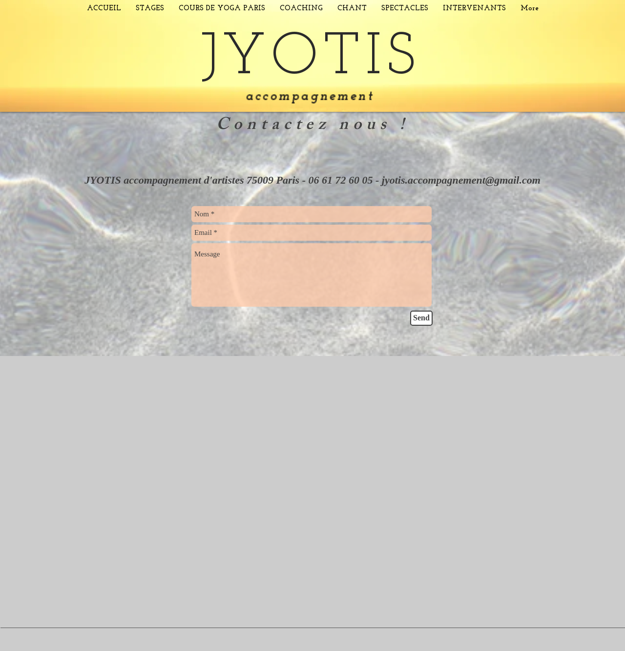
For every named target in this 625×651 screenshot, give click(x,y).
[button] (149, 8)
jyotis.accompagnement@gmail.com (461, 180)
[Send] (421, 318)
